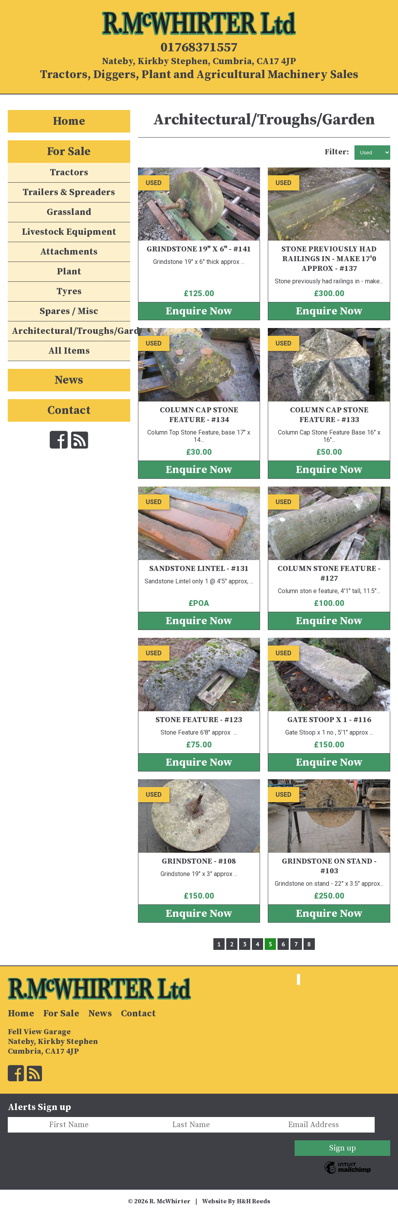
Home (69, 121)
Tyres (69, 291)
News (68, 380)
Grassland (69, 212)
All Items (69, 351)
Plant (69, 272)
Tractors (69, 172)
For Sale (69, 151)
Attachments (69, 252)
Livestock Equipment (69, 232)
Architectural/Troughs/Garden (71, 331)
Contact (69, 410)
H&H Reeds (253, 1201)
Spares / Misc (69, 311)
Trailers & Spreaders (69, 192)
